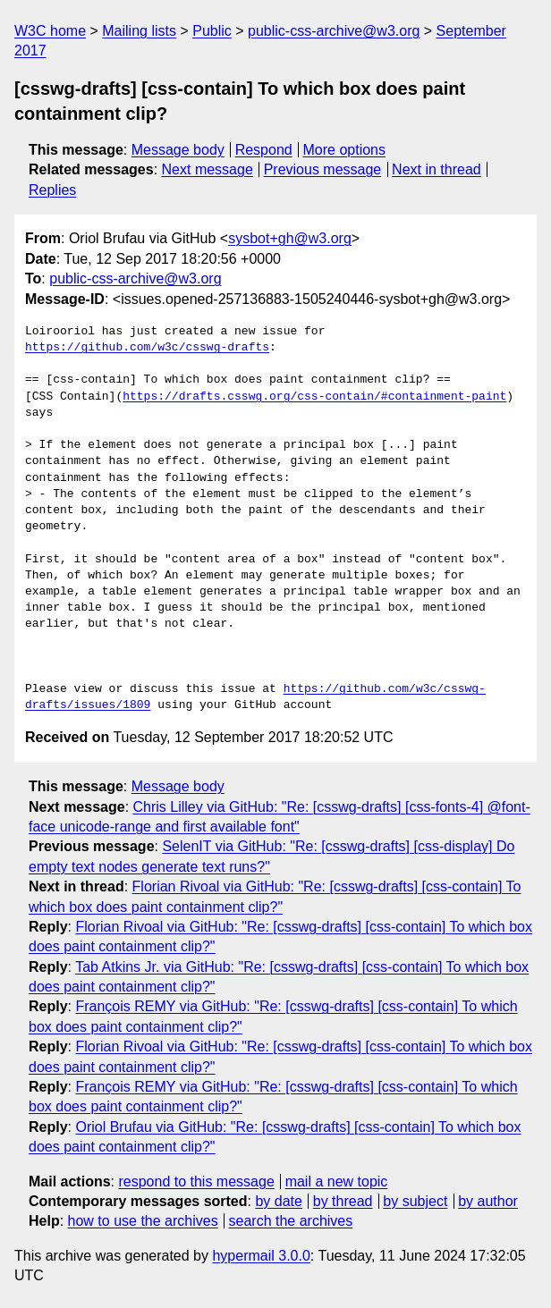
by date (278, 1201)
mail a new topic (336, 1181)
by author (488, 1201)
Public (212, 30)
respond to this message (196, 1181)
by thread (343, 1201)
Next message (207, 169)
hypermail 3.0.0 (260, 1255)
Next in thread (436, 169)
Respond (263, 149)
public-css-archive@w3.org (334, 30)
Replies (52, 190)
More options (344, 149)
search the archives (291, 1220)
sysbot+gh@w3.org (290, 238)
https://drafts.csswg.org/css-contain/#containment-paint (314, 397)
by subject (415, 1201)
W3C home (50, 30)
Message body (178, 149)
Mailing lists (139, 30)
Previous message (323, 169)
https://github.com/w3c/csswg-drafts (147, 348)
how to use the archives (143, 1220)
